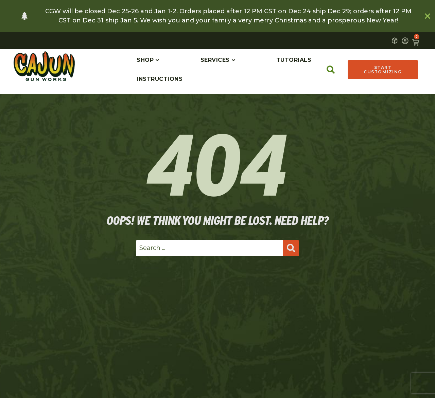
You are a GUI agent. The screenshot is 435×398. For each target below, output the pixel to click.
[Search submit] (291, 248)
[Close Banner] (428, 16)
